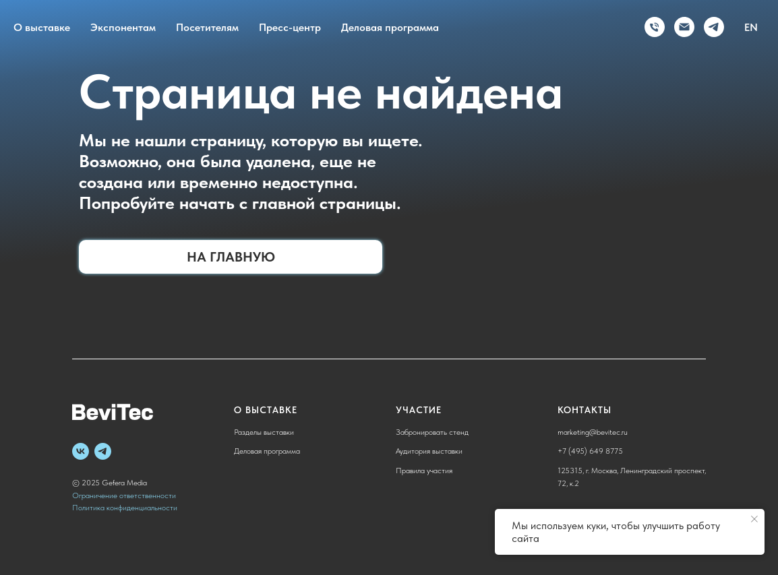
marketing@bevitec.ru (593, 432)
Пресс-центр (290, 27)
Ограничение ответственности (124, 495)
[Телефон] (655, 27)
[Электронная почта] (684, 27)
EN (751, 27)
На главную (231, 257)
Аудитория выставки (429, 451)
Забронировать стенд (432, 432)
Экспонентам (123, 27)
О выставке (41, 27)
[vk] (80, 451)
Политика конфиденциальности (124, 507)
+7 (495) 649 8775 (590, 451)
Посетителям (207, 27)
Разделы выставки (264, 432)
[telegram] (714, 27)
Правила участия (424, 470)
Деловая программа (390, 27)
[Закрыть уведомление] (754, 519)
